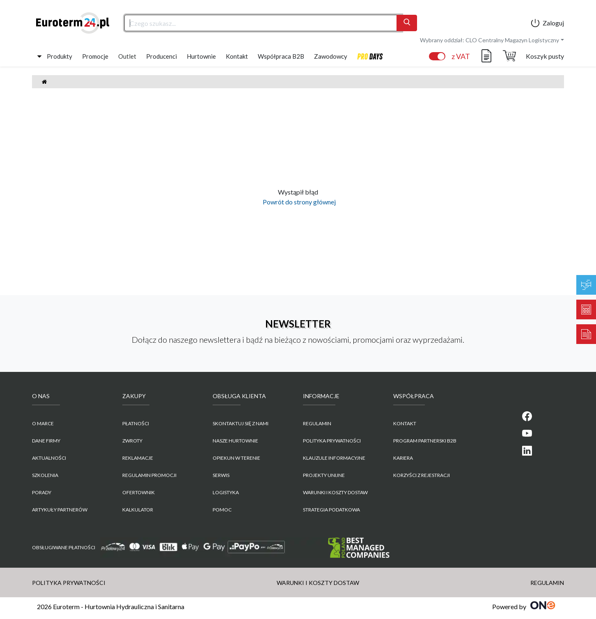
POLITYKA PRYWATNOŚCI (332, 441)
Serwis (221, 475)
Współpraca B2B (281, 56)
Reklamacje (137, 458)
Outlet (127, 56)
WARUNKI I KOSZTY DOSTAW (335, 492)
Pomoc (222, 510)
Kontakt (237, 56)
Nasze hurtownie (235, 441)
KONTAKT (404, 423)
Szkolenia (45, 475)
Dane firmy (46, 441)
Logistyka (226, 492)
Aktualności (49, 458)
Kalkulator (137, 510)
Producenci (161, 56)
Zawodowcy (330, 56)
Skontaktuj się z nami (240, 423)
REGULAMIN (317, 423)
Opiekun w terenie (236, 458)
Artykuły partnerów (59, 510)
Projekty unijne (324, 475)
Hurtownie (201, 56)
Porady (41, 492)
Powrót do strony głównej (298, 202)
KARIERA (403, 458)
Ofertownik (138, 492)
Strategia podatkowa (331, 510)
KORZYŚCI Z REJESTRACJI (421, 475)
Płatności (135, 423)
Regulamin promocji (149, 475)
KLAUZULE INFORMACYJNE (334, 458)
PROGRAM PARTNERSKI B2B (424, 441)
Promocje (95, 56)
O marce (43, 423)
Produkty (59, 56)
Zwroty (132, 441)
